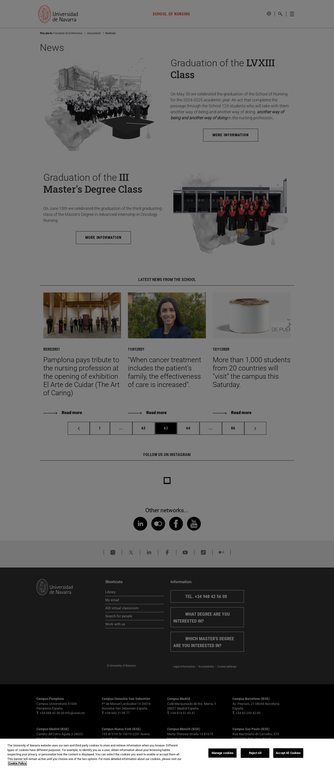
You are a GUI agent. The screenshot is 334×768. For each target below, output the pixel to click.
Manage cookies (223, 753)
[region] (167, 753)
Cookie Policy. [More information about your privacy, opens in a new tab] (17, 763)
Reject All (255, 753)
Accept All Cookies (288, 753)
